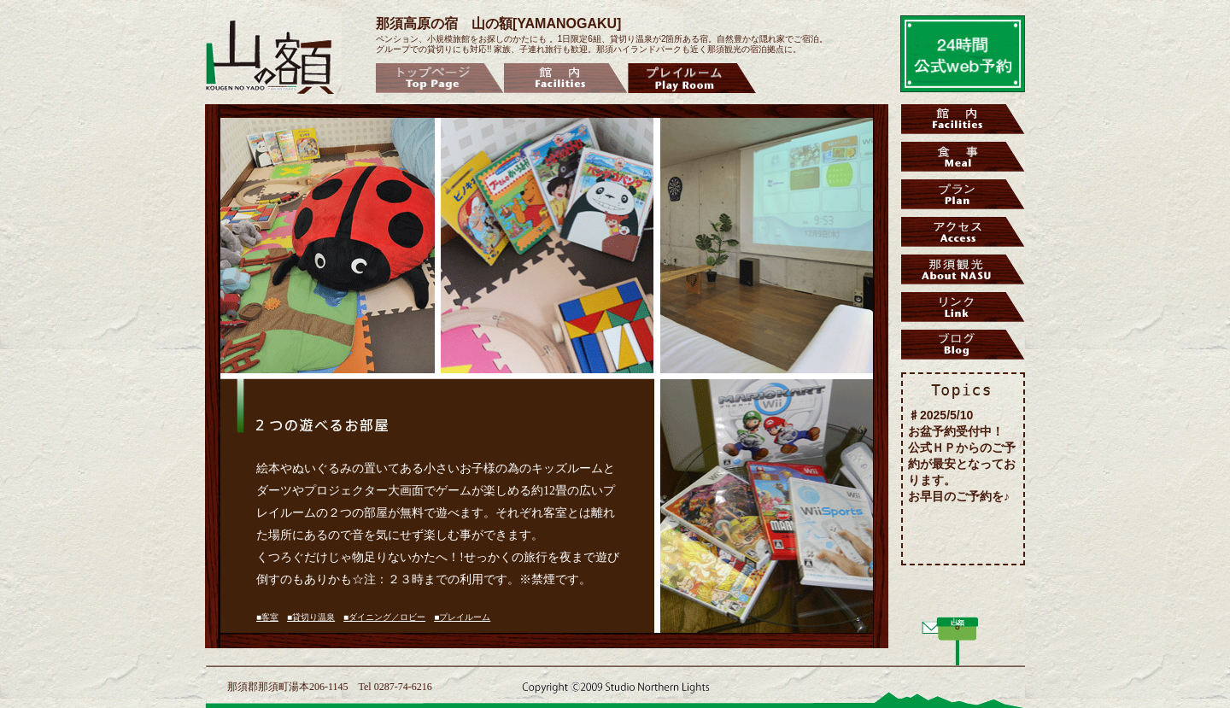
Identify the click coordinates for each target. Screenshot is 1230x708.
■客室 (267, 617)
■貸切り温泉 (311, 617)
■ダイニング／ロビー (384, 617)
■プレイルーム (462, 617)
